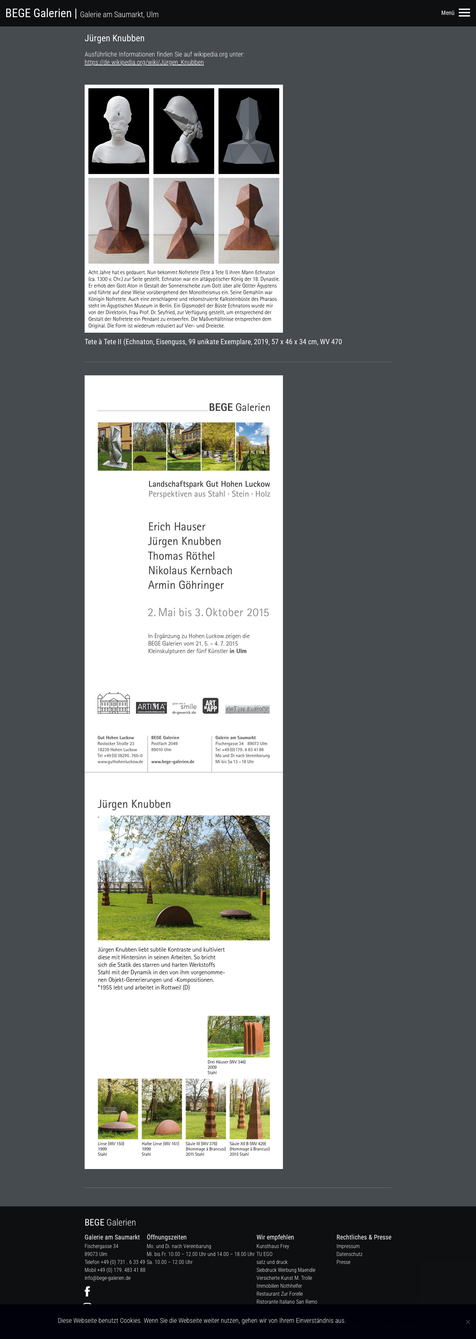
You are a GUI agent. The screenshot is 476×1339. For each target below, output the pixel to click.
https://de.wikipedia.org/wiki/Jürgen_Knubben (144, 62)
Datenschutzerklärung (396, 1321)
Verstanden (360, 1321)
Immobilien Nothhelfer (279, 1286)
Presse (343, 1262)
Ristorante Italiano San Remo (287, 1302)
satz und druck (272, 1262)
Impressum (348, 1246)
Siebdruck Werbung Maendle (286, 1270)
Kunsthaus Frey (273, 1246)
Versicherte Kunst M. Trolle (284, 1278)
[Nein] (467, 1321)
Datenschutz (350, 1254)
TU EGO (264, 1254)
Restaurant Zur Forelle (280, 1294)
